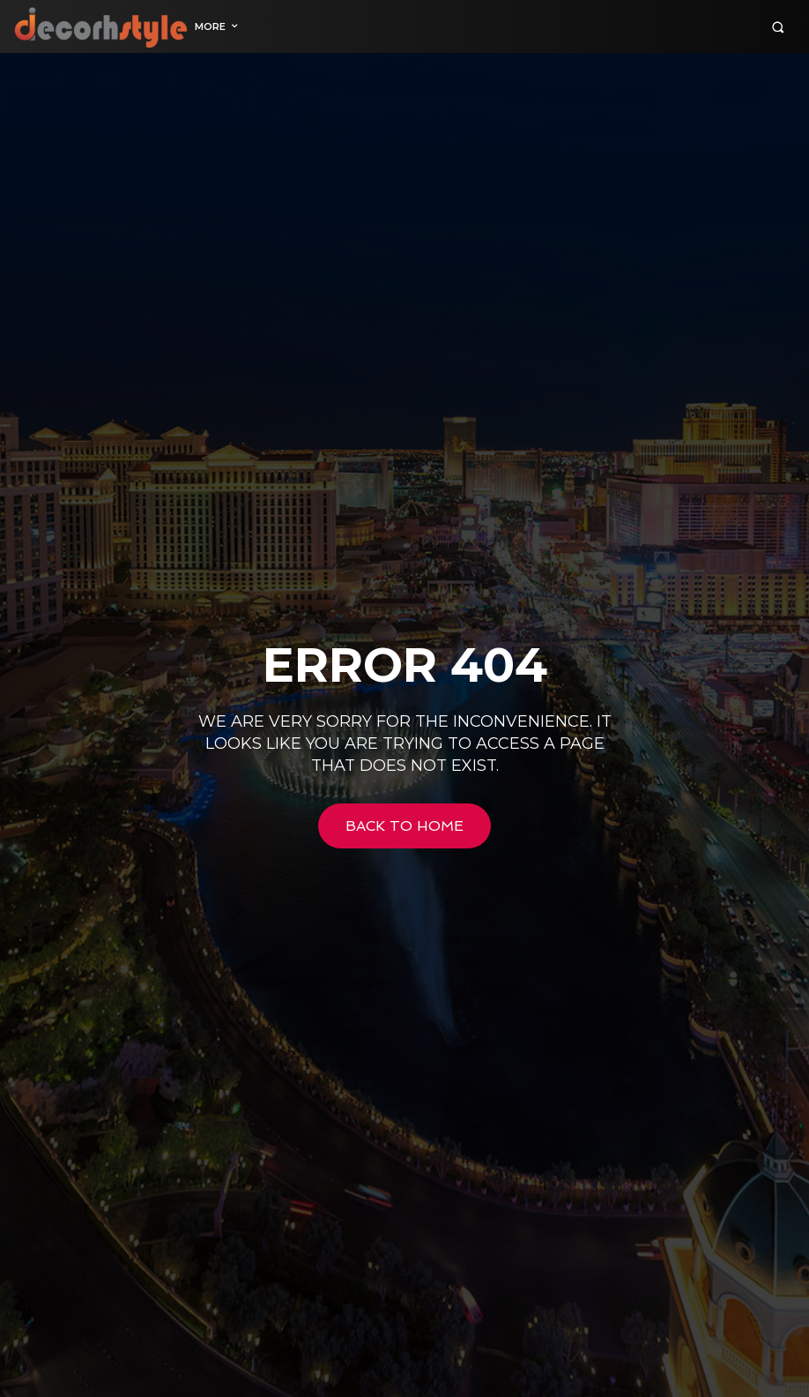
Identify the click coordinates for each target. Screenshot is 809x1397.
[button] (778, 27)
